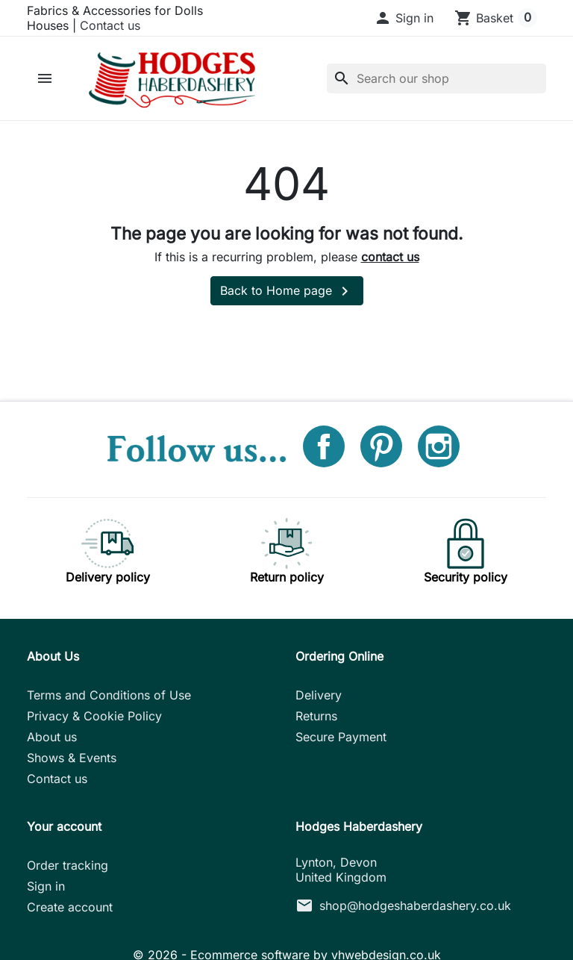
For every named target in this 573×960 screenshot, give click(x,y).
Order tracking (67, 865)
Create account (70, 907)
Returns (316, 715)
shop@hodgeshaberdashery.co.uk (415, 905)
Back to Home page (287, 291)
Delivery (318, 695)
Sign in (46, 886)
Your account (64, 826)
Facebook (324, 446)
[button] (403, 17)
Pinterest (381, 446)
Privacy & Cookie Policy (94, 715)
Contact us (110, 25)
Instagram (439, 446)
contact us (390, 256)
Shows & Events (71, 757)
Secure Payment (340, 736)
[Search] (436, 78)
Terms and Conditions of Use (109, 695)
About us (52, 736)
